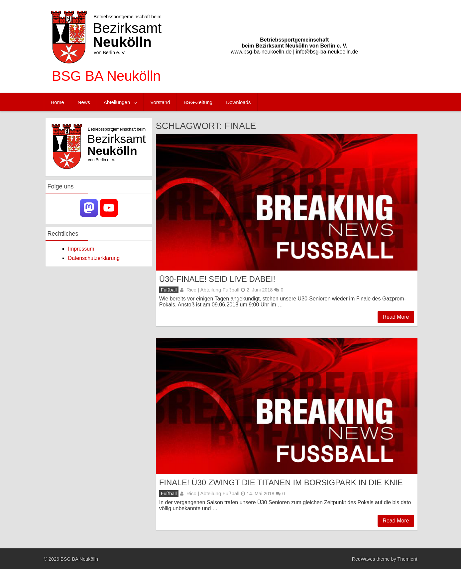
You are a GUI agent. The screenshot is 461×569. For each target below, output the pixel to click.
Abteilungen (117, 102)
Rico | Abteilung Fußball (212, 289)
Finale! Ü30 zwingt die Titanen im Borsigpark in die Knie (281, 482)
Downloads (238, 102)
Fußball (169, 289)
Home (57, 102)
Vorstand (160, 102)
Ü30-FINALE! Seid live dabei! (217, 279)
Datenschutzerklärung (94, 258)
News (84, 102)
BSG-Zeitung (197, 102)
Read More (396, 317)
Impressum (81, 249)
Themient (407, 559)
